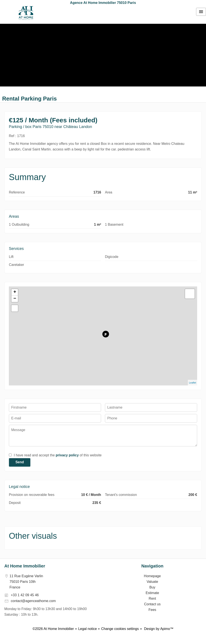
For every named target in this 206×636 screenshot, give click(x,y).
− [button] (14, 299)
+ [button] (14, 292)
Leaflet (192, 382)
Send (19, 462)
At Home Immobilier (24, 566)
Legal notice (87, 629)
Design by (158, 629)
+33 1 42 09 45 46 (25, 595)
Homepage (26, 13)
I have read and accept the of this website (57, 455)
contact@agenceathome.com (33, 601)
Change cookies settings (120, 629)
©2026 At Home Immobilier (53, 629)
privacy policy (67, 455)
